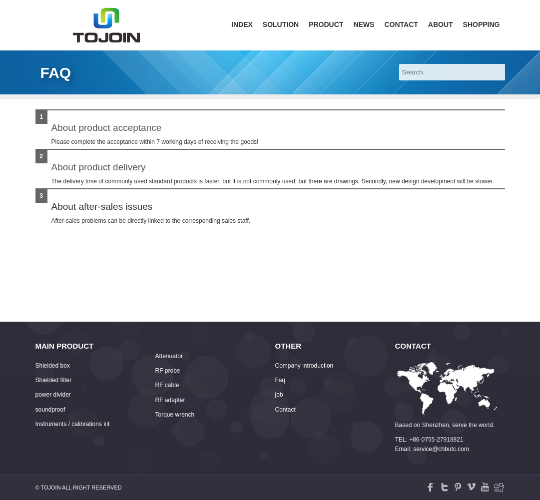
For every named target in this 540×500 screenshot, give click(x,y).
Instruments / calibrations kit (72, 424)
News (363, 24)
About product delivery (98, 167)
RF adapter (170, 400)
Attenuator (169, 356)
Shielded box (52, 365)
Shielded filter (53, 380)
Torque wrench (175, 414)
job (279, 394)
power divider (53, 394)
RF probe (167, 370)
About (440, 24)
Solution (281, 24)
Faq (280, 380)
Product (326, 24)
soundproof (50, 409)
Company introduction (304, 365)
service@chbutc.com (441, 449)
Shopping (481, 24)
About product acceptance (106, 127)
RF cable (167, 385)
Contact (401, 24)
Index (242, 24)
